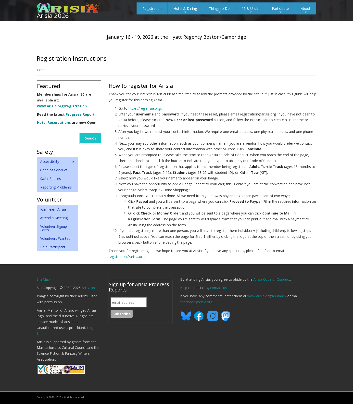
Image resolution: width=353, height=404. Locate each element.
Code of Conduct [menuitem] (53, 170)
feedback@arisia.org (196, 302)
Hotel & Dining (185, 10)
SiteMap (43, 279)
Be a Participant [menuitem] (52, 247)
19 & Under (251, 10)
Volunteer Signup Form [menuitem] (53, 228)
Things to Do (219, 10)
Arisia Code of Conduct (271, 279)
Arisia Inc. (89, 287)
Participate (280, 10)
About (305, 10)
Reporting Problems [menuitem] (56, 187)
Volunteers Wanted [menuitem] (55, 238)
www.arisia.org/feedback (266, 296)
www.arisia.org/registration (62, 106)
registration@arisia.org (126, 256)
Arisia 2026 (53, 15)
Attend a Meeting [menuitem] (54, 217)
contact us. (218, 287)
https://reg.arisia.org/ (144, 108)
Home (42, 69)
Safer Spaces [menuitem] (50, 178)
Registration (152, 10)
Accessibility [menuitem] (56, 162)
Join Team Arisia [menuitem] (53, 209)
